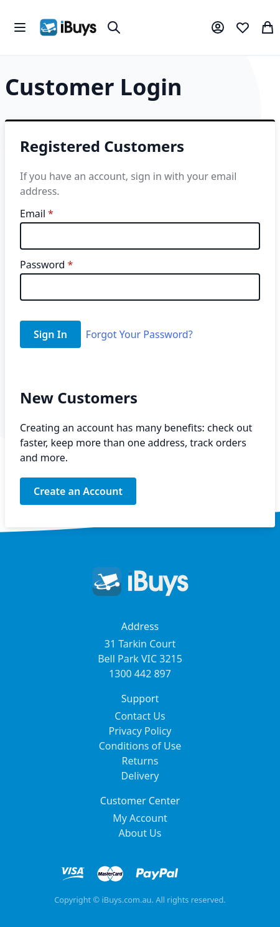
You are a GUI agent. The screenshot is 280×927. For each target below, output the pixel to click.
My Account (140, 818)
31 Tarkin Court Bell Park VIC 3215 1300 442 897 (140, 658)
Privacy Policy (140, 731)
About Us (140, 833)
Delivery (140, 776)
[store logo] (68, 27)
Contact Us (139, 716)
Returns (140, 761)
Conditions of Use (140, 746)
